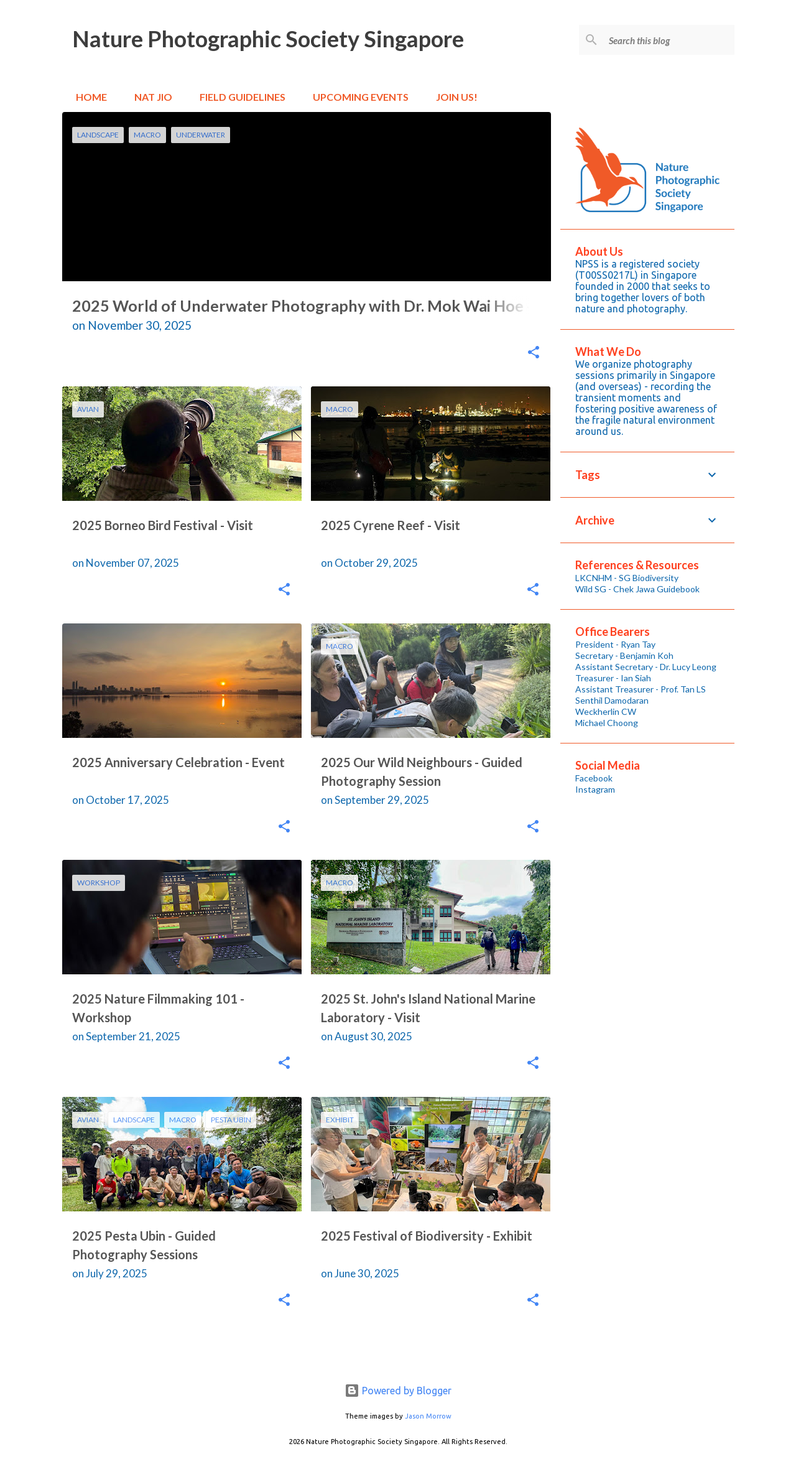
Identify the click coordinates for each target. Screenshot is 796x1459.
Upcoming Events (357, 97)
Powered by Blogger (398, 1390)
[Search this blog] (669, 40)
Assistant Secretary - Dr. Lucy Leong (645, 666)
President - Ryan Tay (615, 644)
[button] (533, 353)
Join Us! (453, 97)
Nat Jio (150, 97)
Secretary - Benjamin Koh (624, 655)
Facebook (594, 778)
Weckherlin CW (605, 711)
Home (87, 97)
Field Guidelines (239, 97)
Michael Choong (606, 722)
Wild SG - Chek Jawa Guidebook (637, 589)
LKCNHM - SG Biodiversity (626, 577)
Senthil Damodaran (612, 700)
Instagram (595, 789)
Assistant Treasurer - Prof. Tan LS (640, 689)
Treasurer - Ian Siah (613, 678)
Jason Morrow (428, 1416)
